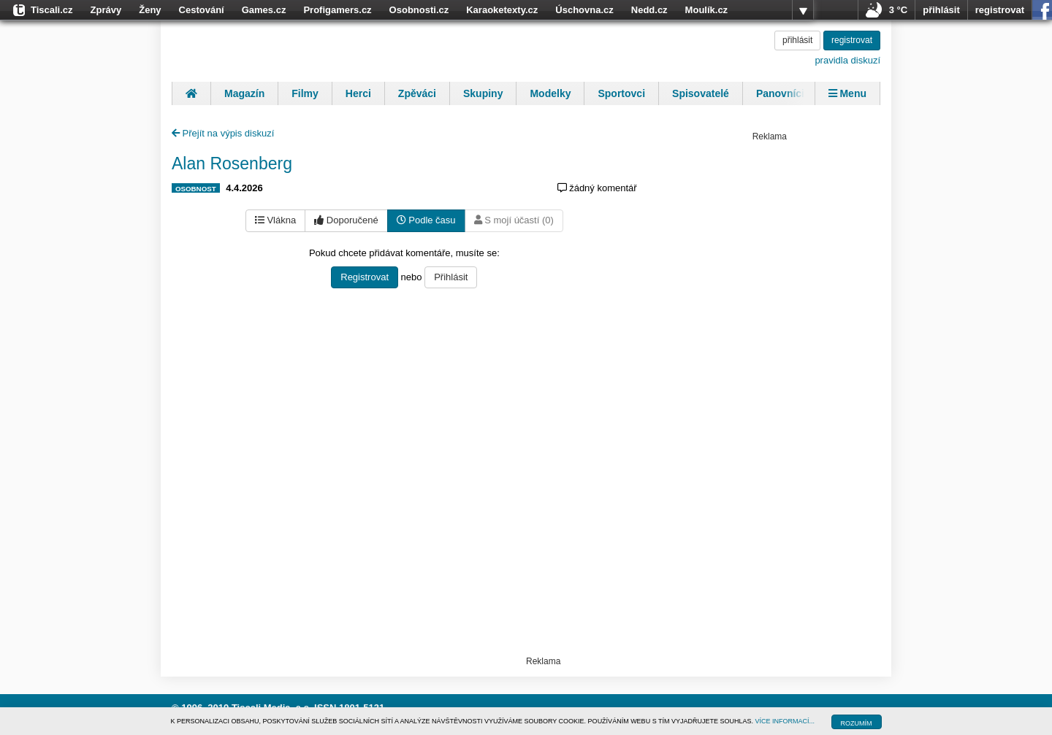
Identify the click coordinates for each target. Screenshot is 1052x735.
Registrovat (364, 277)
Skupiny (483, 93)
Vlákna (275, 220)
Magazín (244, 93)
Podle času (426, 220)
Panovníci (780, 93)
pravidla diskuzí (847, 60)
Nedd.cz (649, 9)
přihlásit (941, 9)
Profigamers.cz (337, 9)
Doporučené (346, 220)
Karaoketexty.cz (502, 9)
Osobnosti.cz (419, 9)
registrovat (999, 9)
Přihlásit (451, 277)
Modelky (550, 93)
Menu (847, 93)
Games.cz (264, 9)
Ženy (150, 9)
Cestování (201, 9)
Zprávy (106, 9)
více (803, 10)
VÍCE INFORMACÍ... (785, 721)
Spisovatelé (700, 93)
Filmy (305, 93)
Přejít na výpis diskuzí (223, 133)
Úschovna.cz (584, 9)
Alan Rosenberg (232, 163)
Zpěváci (417, 93)
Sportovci (621, 93)
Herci (358, 93)
